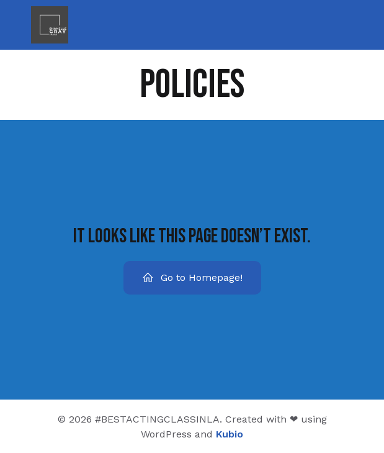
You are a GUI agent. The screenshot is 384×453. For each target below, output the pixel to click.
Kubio (229, 434)
